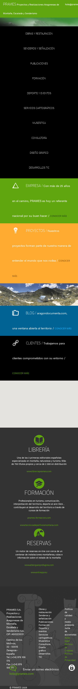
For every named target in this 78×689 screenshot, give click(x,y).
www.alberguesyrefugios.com (39, 564)
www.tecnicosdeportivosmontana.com (39, 525)
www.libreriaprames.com (39, 471)
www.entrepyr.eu (39, 572)
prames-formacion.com (39, 517)
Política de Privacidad (66, 657)
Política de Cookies (66, 647)
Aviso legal (66, 639)
